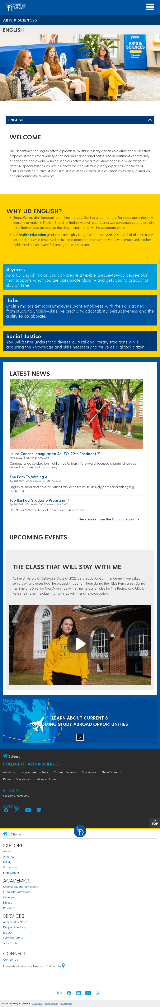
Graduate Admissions (16, 892)
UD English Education (29, 234)
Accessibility (66, 1003)
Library (7, 902)
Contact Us (10, 959)
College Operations (16, 795)
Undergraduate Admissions (20, 886)
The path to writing (27, 476)
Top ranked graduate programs (38, 500)
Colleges (8, 897)
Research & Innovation (17, 779)
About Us (9, 772)
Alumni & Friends (47, 779)
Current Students (65, 772)
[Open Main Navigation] (150, 7)
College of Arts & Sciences (31, 764)
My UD (7, 932)
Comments (37, 1003)
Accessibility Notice (15, 922)
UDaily (7, 862)
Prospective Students (34, 772)
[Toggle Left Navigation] (150, 120)
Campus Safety (13, 938)
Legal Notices (51, 1003)
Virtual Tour (10, 867)
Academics (89, 772)
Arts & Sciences (20, 20)
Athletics (8, 856)
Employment (11, 872)
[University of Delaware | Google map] (63, 966)
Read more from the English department (111, 519)
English (15, 120)
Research (9, 908)
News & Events (111, 772)
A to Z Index (11, 943)
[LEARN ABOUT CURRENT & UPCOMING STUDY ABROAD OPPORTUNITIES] (80, 721)
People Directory (14, 927)
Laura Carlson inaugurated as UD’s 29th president (53, 453)
